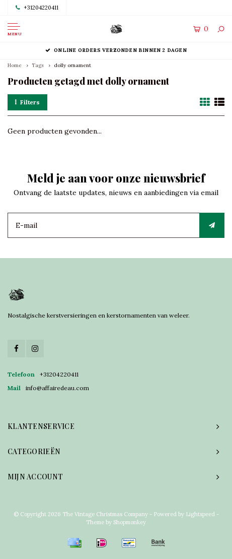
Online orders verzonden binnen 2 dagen (116, 50)
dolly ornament (72, 65)
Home (15, 65)
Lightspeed (200, 514)
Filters (27, 102)
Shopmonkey (129, 522)
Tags (38, 65)
